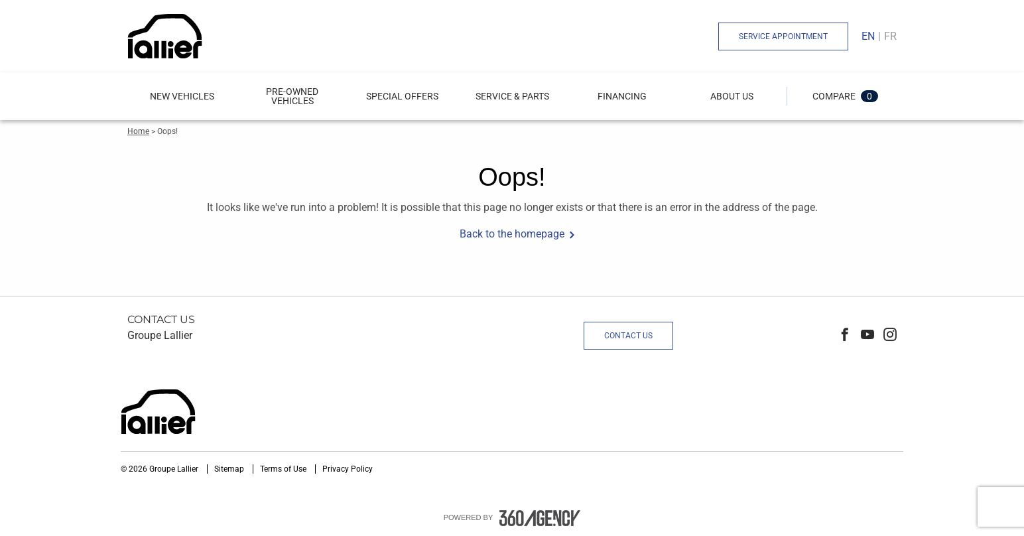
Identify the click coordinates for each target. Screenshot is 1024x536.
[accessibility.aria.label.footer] (539, 518)
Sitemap (230, 469)
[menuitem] (182, 96)
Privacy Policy (347, 469)
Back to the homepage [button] (512, 234)
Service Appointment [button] (783, 36)
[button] (182, 96)
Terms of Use (284, 469)
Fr (890, 36)
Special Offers (402, 96)
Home (138, 131)
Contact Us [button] (628, 335)
